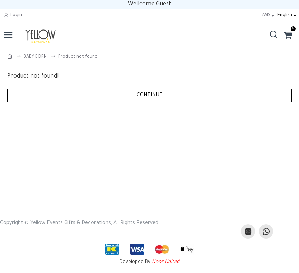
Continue (150, 95)
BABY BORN (35, 57)
